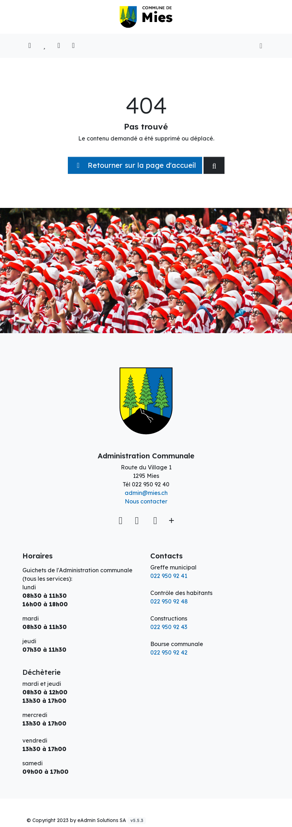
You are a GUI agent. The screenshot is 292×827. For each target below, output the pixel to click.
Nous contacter (146, 501)
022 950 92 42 (169, 652)
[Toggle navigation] (261, 46)
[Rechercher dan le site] (214, 165)
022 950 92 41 (168, 575)
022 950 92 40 (150, 484)
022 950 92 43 (168, 626)
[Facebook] (138, 520)
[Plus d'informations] (170, 520)
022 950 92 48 (169, 601)
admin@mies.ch (146, 492)
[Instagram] (155, 520)
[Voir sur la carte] (121, 520)
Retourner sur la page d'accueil (135, 165)
